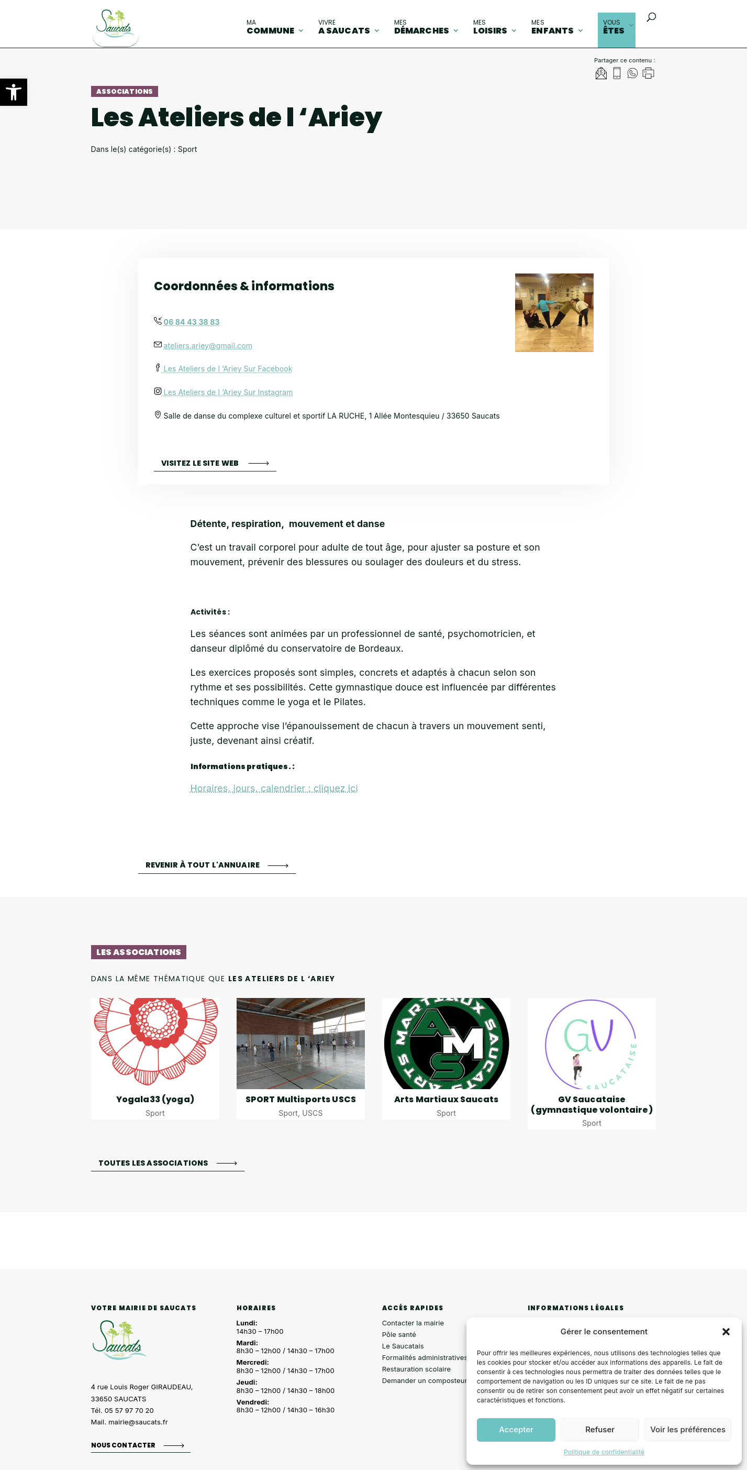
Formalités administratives (425, 1357)
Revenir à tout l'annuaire (203, 865)
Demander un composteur (424, 1380)
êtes (614, 27)
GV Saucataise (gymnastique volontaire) (591, 1104)
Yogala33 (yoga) (155, 1099)
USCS (312, 1113)
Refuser (600, 1429)
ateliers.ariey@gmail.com (208, 345)
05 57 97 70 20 (129, 1410)
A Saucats (344, 27)
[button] (13, 92)
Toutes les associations (153, 1162)
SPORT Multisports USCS (301, 1099)
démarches (421, 27)
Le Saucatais (403, 1346)
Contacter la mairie (413, 1323)
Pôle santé (399, 1334)
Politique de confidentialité (604, 1452)
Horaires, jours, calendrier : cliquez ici (274, 788)
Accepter (516, 1429)
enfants (552, 27)
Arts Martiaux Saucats (446, 1099)
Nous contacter (123, 1445)
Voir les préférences (688, 1429)
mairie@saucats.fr (138, 1422)
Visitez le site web (201, 463)
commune (270, 27)
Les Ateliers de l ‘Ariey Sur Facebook (223, 368)
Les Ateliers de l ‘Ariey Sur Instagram (223, 392)
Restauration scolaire (416, 1369)
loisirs (490, 27)
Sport (155, 1113)
